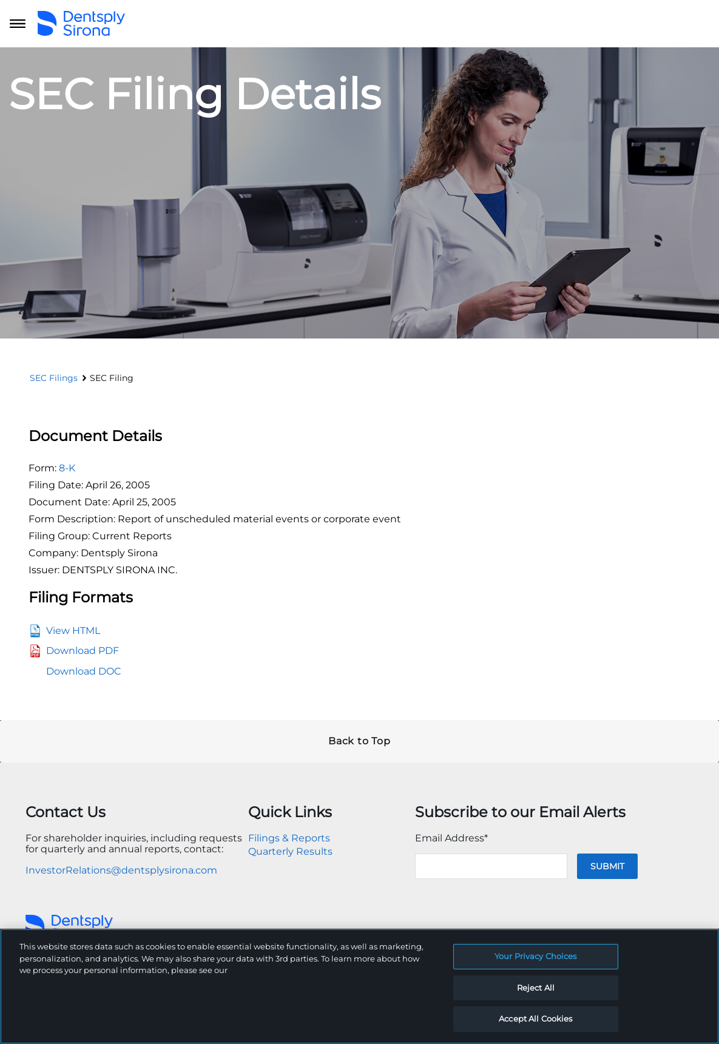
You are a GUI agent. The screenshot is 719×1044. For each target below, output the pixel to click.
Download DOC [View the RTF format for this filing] (83, 671)
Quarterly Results (290, 851)
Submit (607, 866)
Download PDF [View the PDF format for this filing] (82, 650)
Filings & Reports (289, 838)
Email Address (451, 838)
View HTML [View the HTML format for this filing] (73, 630)
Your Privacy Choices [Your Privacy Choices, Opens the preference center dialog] (536, 956)
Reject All (536, 987)
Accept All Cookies (535, 1018)
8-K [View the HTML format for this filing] (67, 468)
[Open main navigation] (18, 24)
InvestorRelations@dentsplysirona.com (121, 870)
